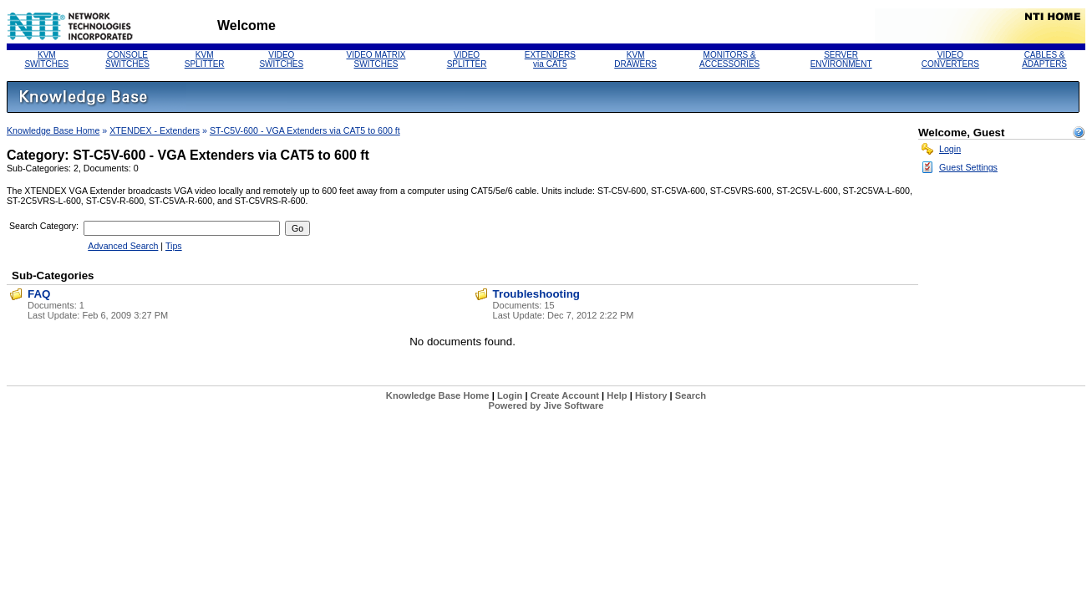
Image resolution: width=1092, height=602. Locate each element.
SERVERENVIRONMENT (841, 59)
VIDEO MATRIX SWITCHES (375, 59)
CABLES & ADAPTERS (1044, 59)
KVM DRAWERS (635, 59)
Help (617, 395)
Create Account (565, 395)
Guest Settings (968, 167)
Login (950, 149)
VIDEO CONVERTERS (950, 59)
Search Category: (44, 226)
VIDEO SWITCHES (281, 59)
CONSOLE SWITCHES (127, 59)
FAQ (39, 294)
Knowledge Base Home (53, 130)
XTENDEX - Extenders (154, 130)
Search (690, 395)
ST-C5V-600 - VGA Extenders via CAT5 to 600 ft (305, 130)
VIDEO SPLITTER (467, 59)
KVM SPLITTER (205, 59)
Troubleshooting (536, 294)
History (651, 395)
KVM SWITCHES (46, 59)
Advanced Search (123, 246)
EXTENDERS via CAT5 (550, 59)
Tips (173, 246)
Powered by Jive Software (545, 405)
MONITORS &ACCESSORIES (729, 59)
